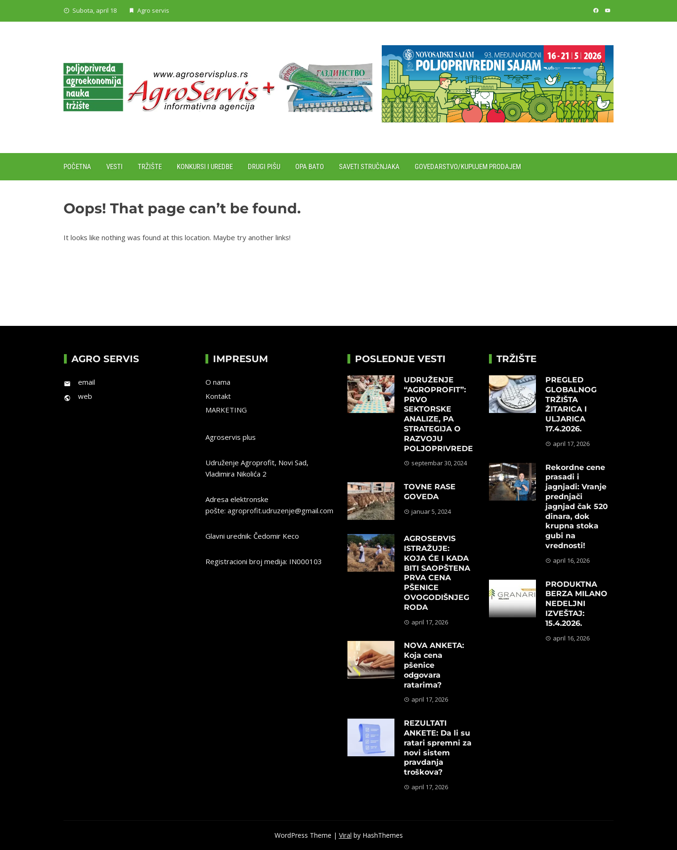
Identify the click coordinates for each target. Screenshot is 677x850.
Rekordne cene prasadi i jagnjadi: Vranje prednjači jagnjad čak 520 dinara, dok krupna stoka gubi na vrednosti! (576, 506)
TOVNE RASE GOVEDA (430, 491)
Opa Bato (309, 166)
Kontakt (218, 396)
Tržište (150, 166)
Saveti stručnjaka (369, 166)
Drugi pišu (264, 166)
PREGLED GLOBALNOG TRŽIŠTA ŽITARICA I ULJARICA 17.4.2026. (571, 404)
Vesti (114, 166)
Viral (345, 835)
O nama (217, 382)
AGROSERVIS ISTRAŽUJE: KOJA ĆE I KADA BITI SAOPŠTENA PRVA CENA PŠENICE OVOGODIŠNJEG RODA (437, 573)
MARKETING (226, 409)
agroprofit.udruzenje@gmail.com (280, 510)
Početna (77, 166)
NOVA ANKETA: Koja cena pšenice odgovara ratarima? (434, 665)
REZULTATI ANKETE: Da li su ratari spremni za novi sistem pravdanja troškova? (438, 748)
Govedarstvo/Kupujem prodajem (468, 166)
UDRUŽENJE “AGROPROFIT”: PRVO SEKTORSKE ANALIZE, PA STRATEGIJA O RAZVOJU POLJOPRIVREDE (438, 414)
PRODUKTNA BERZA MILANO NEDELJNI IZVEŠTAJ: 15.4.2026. (576, 604)
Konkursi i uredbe (205, 166)
